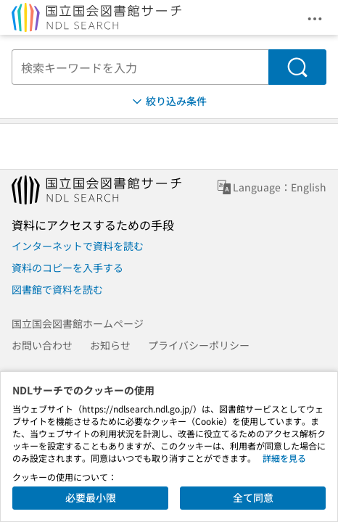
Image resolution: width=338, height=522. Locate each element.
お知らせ (110, 345)
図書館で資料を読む (57, 289)
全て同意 (253, 497)
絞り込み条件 (168, 101)
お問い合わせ (42, 345)
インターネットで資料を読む (78, 246)
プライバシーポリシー (199, 345)
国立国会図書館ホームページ (78, 323)
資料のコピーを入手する (67, 267)
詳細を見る (284, 458)
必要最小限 (90, 497)
